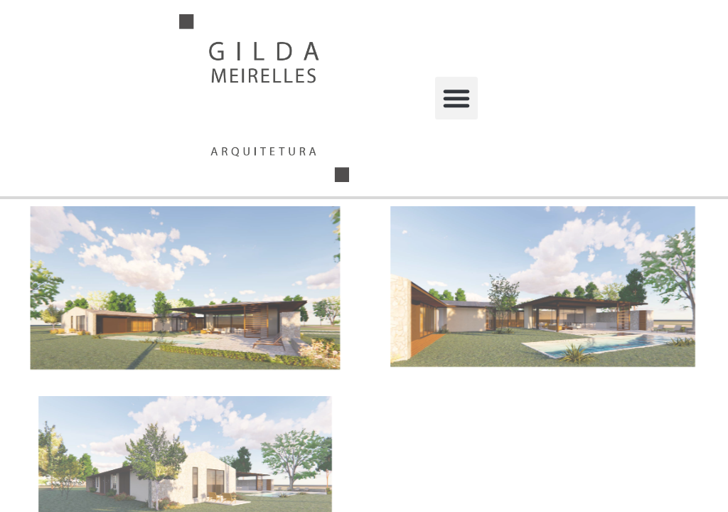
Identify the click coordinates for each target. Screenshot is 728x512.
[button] (456, 98)
